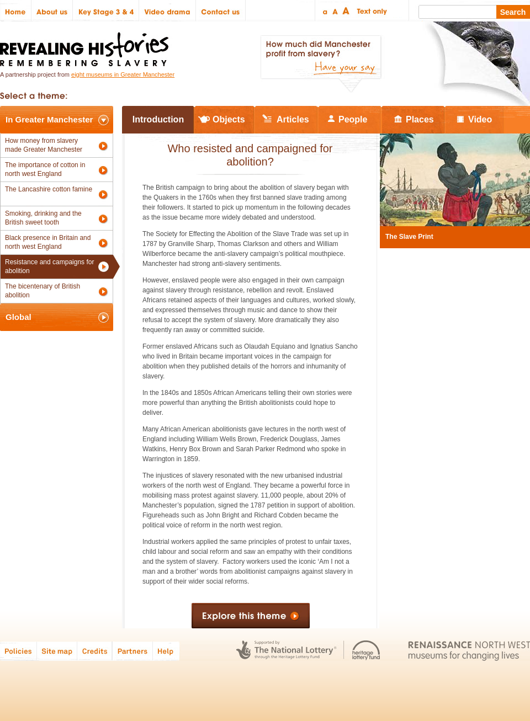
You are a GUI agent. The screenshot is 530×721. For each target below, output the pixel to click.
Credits (94, 650)
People (352, 119)
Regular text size (335, 11)
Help (167, 650)
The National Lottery (286, 650)
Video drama (167, 11)
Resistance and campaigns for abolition (49, 266)
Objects (229, 119)
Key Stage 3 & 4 (106, 11)
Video (480, 119)
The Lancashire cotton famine (48, 189)
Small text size (324, 11)
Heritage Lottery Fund (366, 650)
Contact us (221, 11)
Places (420, 119)
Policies (18, 650)
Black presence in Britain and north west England (48, 242)
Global (18, 317)
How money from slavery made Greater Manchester (43, 145)
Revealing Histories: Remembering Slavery (86, 46)
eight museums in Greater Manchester (122, 74)
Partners (132, 650)
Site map (57, 650)
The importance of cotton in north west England (45, 169)
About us (52, 11)
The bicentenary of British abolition (42, 290)
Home (15, 11)
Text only (370, 11)
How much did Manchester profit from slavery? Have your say (321, 64)
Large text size (346, 11)
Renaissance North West (469, 650)
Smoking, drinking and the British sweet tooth (43, 218)
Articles (293, 119)
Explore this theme (251, 615)
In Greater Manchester (49, 119)
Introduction (158, 119)
